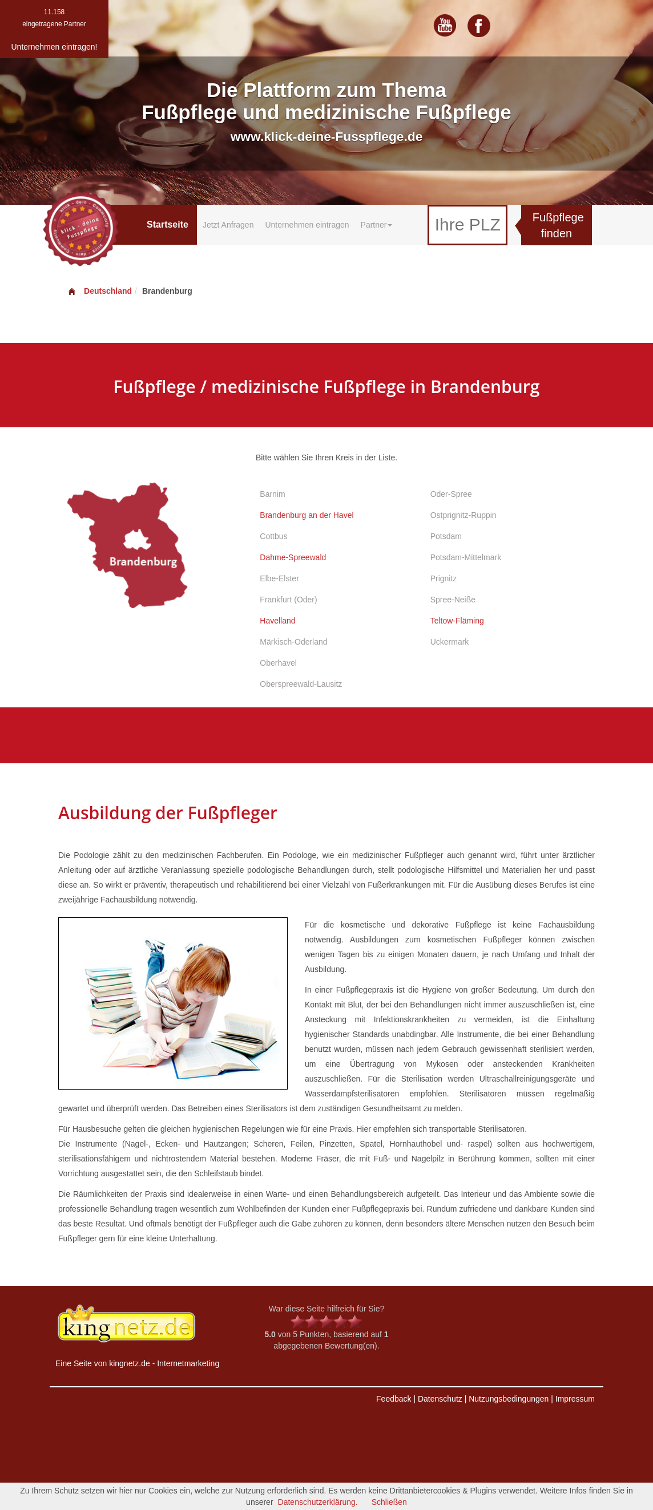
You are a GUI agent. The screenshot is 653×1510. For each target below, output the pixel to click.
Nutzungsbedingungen (509, 1398)
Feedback (393, 1398)
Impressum (575, 1398)
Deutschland (99, 290)
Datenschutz (440, 1398)
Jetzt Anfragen (228, 224)
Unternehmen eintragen (307, 224)
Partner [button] (377, 224)
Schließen (389, 1502)
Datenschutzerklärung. (318, 1502)
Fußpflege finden (558, 225)
